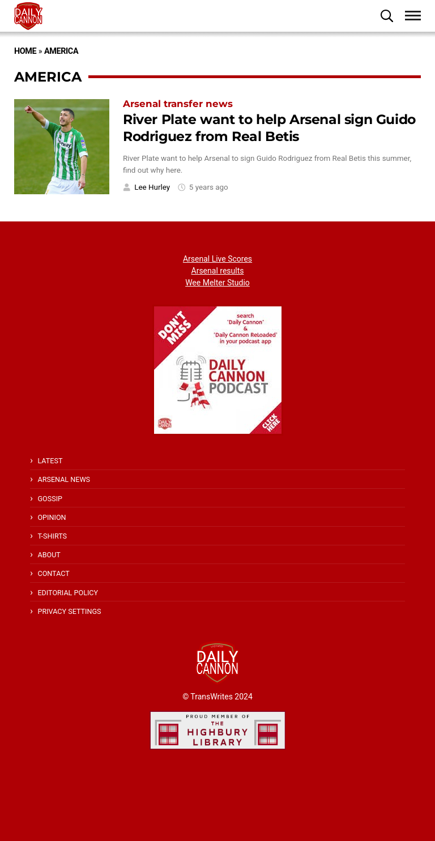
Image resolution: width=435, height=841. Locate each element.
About (48, 554)
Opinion (51, 517)
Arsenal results (217, 270)
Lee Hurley (152, 187)
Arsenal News (63, 479)
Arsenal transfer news (178, 103)
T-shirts (52, 536)
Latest (49, 460)
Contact (53, 573)
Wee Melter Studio (217, 282)
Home (25, 51)
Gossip (49, 498)
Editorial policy (67, 592)
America (61, 51)
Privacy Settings (69, 611)
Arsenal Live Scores (217, 258)
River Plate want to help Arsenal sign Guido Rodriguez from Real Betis (269, 128)
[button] (387, 16)
